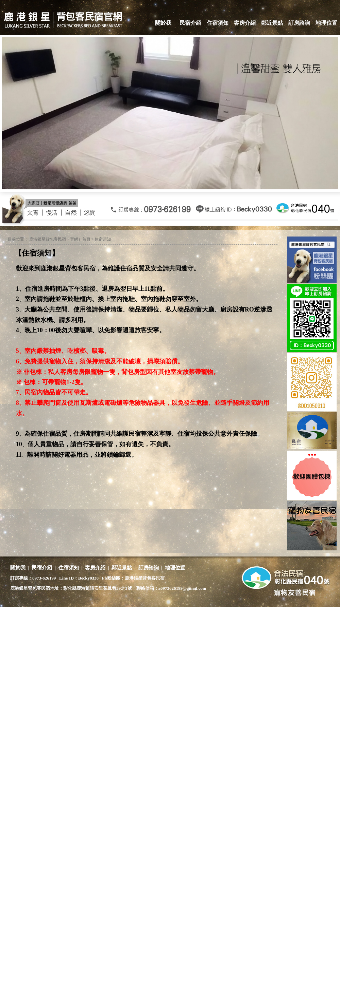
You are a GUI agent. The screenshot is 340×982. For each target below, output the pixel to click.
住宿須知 (217, 23)
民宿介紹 (190, 23)
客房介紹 (245, 23)
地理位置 (326, 23)
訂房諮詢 (299, 23)
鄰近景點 (272, 23)
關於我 (163, 23)
